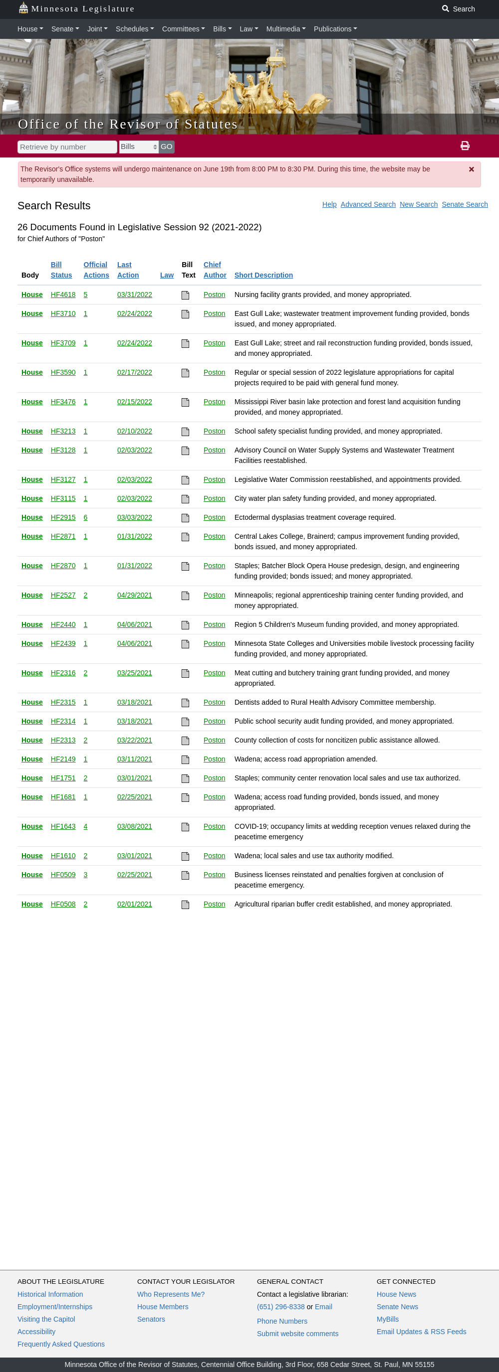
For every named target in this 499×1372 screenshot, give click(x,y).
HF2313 (63, 740)
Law (246, 29)
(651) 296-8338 (281, 1307)
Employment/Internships (54, 1307)
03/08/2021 (134, 826)
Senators (151, 1319)
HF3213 (63, 431)
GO (167, 146)
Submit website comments (297, 1334)
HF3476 (63, 402)
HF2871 (63, 536)
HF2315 (63, 702)
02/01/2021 (134, 904)
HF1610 (63, 856)
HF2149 (63, 759)
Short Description (264, 275)
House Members (163, 1307)
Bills (219, 29)
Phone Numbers (282, 1321)
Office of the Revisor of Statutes (128, 124)
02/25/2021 (134, 797)
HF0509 (63, 875)
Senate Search (465, 204)
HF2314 (63, 721)
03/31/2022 (134, 295)
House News (396, 1294)
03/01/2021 (134, 778)
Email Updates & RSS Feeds (422, 1332)
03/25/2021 (134, 673)
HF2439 (63, 643)
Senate (62, 29)
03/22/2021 (134, 740)
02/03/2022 (134, 450)
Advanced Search (368, 204)
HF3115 (63, 498)
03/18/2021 (134, 702)
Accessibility (36, 1332)
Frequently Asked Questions (61, 1344)
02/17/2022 (134, 372)
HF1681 (63, 797)
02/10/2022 (134, 431)
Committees (181, 29)
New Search (419, 204)
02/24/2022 (134, 313)
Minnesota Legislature (76, 7)
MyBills (388, 1319)
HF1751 (63, 778)
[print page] (465, 146)
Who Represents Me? (171, 1294)
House (27, 29)
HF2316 (63, 673)
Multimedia (283, 29)
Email (323, 1307)
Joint (94, 29)
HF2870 (63, 566)
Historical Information (50, 1294)
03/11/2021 (134, 759)
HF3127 (63, 479)
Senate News (397, 1307)
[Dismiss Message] (472, 169)
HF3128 (63, 450)
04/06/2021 (134, 624)
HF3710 (63, 313)
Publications (333, 29)
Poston (215, 295)
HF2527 (63, 595)
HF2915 (63, 517)
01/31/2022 (134, 536)
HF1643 (63, 826)
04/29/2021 (134, 595)
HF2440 (63, 624)
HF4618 (63, 295)
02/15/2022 (134, 402)
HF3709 (63, 343)
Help (329, 204)
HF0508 (63, 904)
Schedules (132, 29)
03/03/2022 (134, 517)
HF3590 (63, 372)
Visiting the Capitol (46, 1319)
